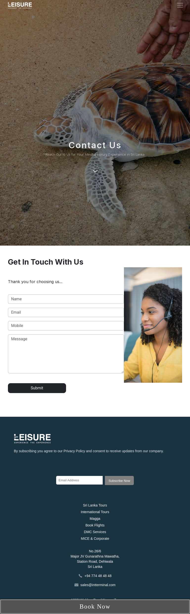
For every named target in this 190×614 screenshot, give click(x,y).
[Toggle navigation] (180, 5)
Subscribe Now (119, 481)
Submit (37, 388)
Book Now (94, 606)
